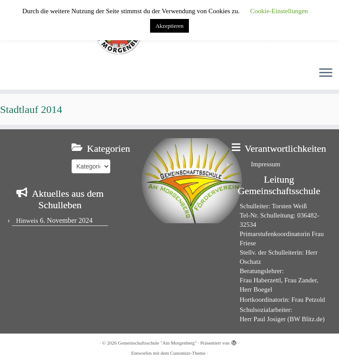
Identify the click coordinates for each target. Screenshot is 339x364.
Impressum (265, 164)
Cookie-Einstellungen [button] (279, 11)
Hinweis (27, 220)
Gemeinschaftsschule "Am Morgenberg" (157, 342)
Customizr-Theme (187, 353)
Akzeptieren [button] (169, 26)
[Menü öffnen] (325, 73)
